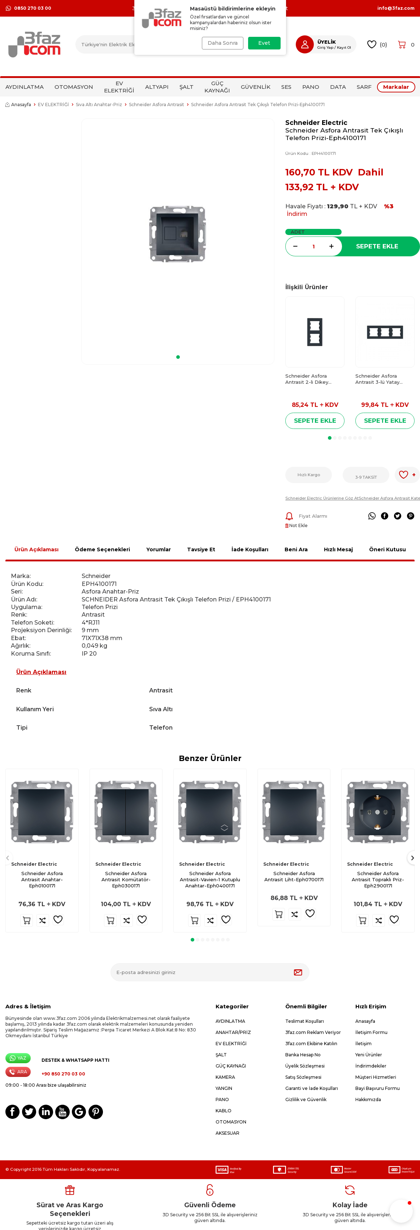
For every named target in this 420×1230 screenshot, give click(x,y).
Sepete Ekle (377, 246)
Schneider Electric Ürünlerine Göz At (322, 498)
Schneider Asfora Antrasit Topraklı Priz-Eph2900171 (378, 879)
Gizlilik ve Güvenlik (305, 1099)
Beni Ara (296, 549)
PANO (310, 86)
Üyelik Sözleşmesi (305, 1066)
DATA (338, 86)
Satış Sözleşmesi (303, 1077)
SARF (364, 86)
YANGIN (224, 1088)
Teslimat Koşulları (304, 1021)
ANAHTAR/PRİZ (233, 1032)
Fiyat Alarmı (306, 516)
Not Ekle (296, 525)
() (377, 44)
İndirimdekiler (370, 1066)
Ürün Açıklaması (36, 549)
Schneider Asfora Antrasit (156, 104)
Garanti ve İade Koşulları (311, 1088)
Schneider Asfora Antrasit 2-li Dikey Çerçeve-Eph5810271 (310, 379)
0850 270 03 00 (28, 8)
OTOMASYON (74, 86)
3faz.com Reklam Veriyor (313, 1032)
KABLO (223, 1110)
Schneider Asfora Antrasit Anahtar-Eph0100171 (42, 879)
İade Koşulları (249, 549)
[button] (178, 357)
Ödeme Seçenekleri (102, 549)
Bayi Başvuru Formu (377, 1088)
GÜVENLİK (255, 86)
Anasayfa (18, 104)
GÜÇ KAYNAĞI (217, 87)
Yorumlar (158, 549)
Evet (264, 43)
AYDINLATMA (24, 86)
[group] (178, 234)
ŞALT (186, 86)
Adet (298, 232)
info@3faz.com (396, 8)
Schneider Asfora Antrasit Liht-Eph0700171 (294, 876)
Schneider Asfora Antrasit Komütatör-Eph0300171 (126, 879)
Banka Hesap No (303, 1054)
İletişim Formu (371, 1032)
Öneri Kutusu (387, 549)
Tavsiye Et (201, 549)
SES (286, 86)
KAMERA (225, 1077)
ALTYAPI (157, 86)
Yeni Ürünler (368, 1054)
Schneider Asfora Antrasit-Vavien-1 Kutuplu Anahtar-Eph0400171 (210, 879)
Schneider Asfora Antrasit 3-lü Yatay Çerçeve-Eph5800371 (381, 379)
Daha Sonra (222, 43)
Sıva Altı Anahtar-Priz (99, 104)
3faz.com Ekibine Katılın (311, 1043)
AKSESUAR (227, 1133)
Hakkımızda (368, 1099)
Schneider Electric (316, 122)
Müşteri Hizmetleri (375, 1077)
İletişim (363, 1043)
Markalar (396, 86)
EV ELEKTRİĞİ (119, 87)
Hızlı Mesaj (338, 549)
